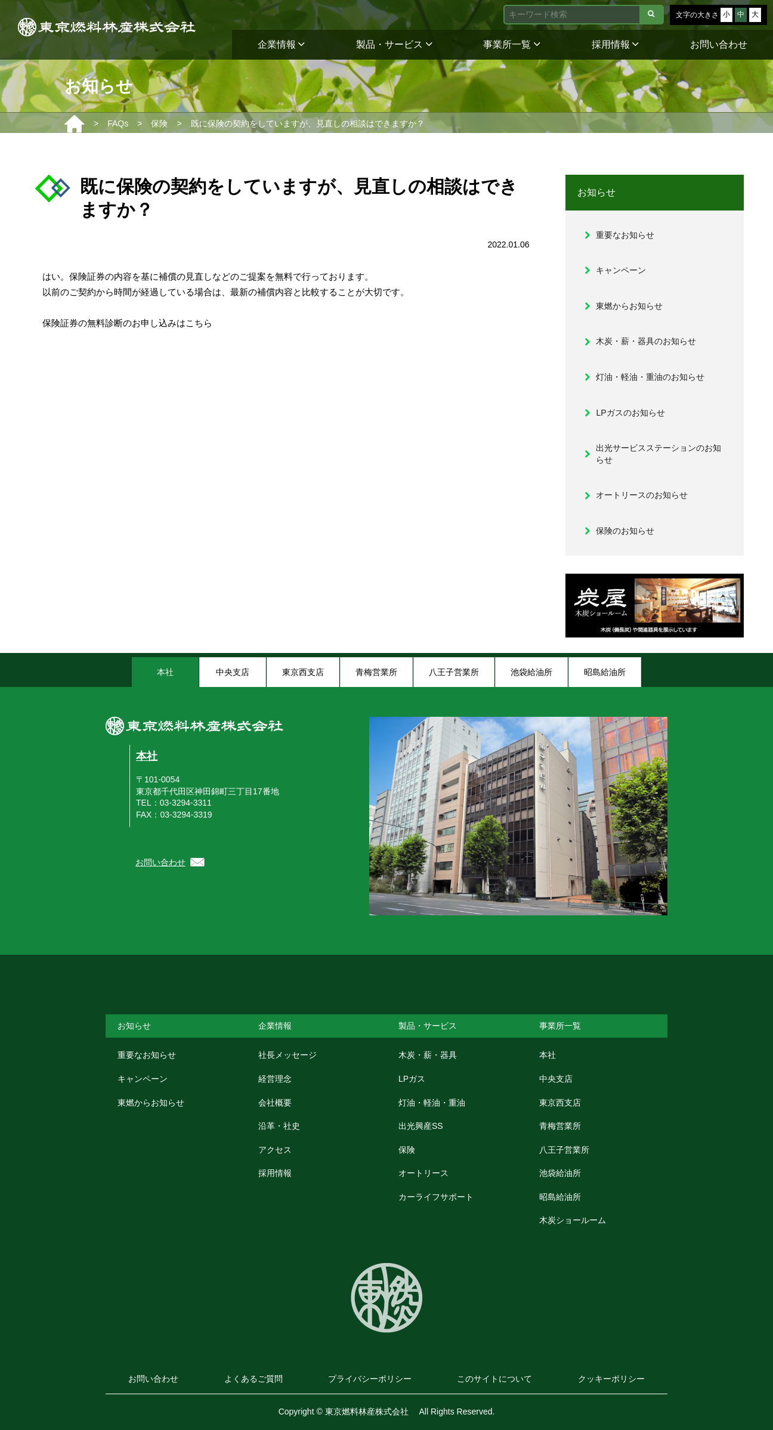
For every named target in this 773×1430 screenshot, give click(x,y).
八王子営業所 (564, 1149)
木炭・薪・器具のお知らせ (646, 341)
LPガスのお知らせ (630, 412)
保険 (406, 1149)
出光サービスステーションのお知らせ (658, 454)
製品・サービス (394, 44)
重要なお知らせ (625, 235)
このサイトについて (494, 1378)
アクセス (275, 1149)
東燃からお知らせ (629, 306)
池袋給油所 (560, 1173)
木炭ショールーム (572, 1220)
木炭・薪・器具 (427, 1055)
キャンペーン (621, 270)
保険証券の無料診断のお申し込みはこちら (127, 323)
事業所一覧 (511, 44)
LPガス (411, 1079)
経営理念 (275, 1079)
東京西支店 (560, 1102)
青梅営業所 (560, 1126)
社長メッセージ (287, 1055)
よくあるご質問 (253, 1378)
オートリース (423, 1173)
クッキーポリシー (611, 1378)
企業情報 (281, 44)
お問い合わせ (718, 44)
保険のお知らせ (625, 531)
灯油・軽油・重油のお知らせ (650, 377)
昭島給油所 (560, 1197)
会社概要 (275, 1102)
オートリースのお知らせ (642, 495)
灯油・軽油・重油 (431, 1102)
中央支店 (556, 1079)
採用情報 (615, 44)
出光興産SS (420, 1126)
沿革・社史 (279, 1126)
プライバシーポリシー (370, 1378)
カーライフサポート (436, 1197)
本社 (146, 756)
